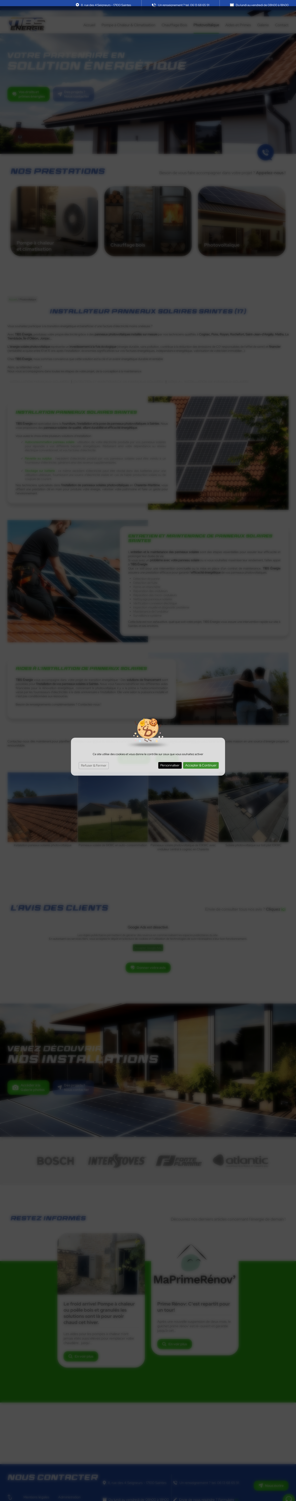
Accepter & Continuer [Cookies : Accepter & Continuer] (201, 759)
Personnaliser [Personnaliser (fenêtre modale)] (170, 759)
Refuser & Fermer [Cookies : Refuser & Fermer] (93, 759)
